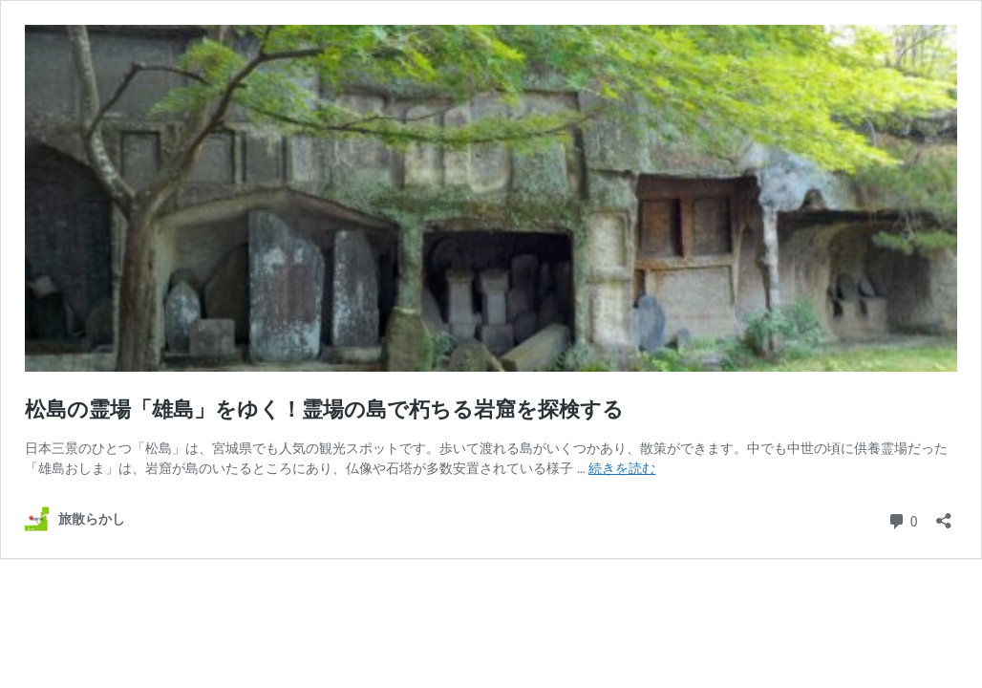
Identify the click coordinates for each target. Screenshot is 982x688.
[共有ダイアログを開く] (943, 514)
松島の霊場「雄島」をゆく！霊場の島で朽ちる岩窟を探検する (324, 409)
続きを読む (621, 468)
